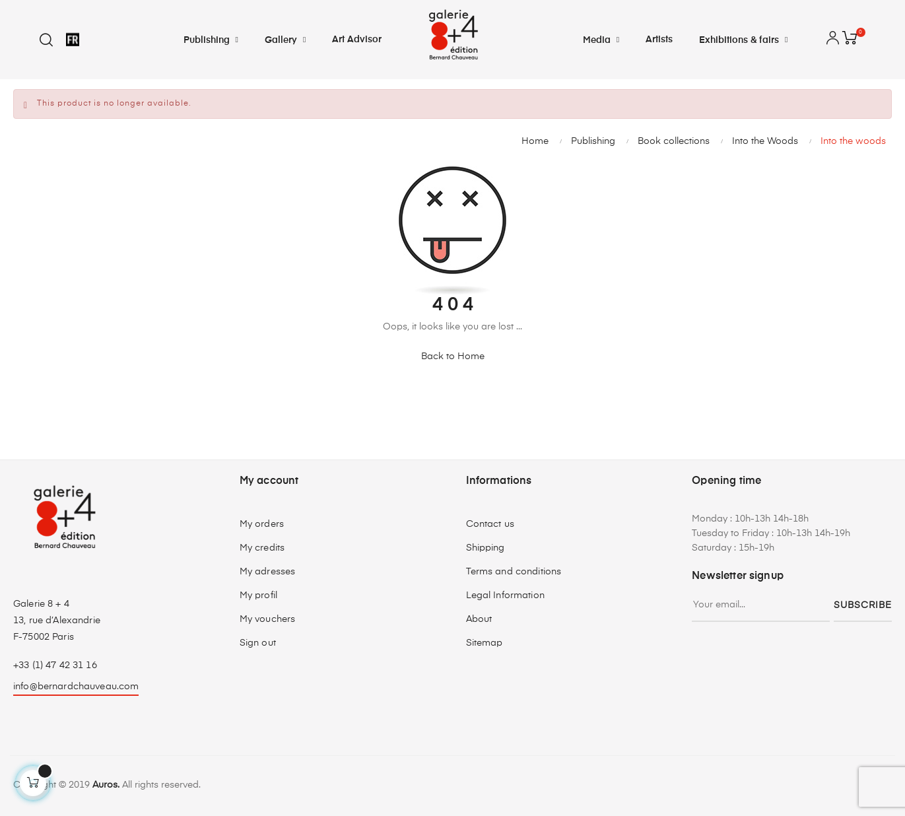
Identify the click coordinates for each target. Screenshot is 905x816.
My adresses (268, 571)
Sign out (258, 643)
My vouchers (268, 619)
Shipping (485, 548)
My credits (262, 548)
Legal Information (505, 595)
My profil (258, 595)
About (479, 619)
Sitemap (484, 643)
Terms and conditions (514, 571)
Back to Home (453, 356)
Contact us (490, 524)
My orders (262, 524)
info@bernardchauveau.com (76, 686)
